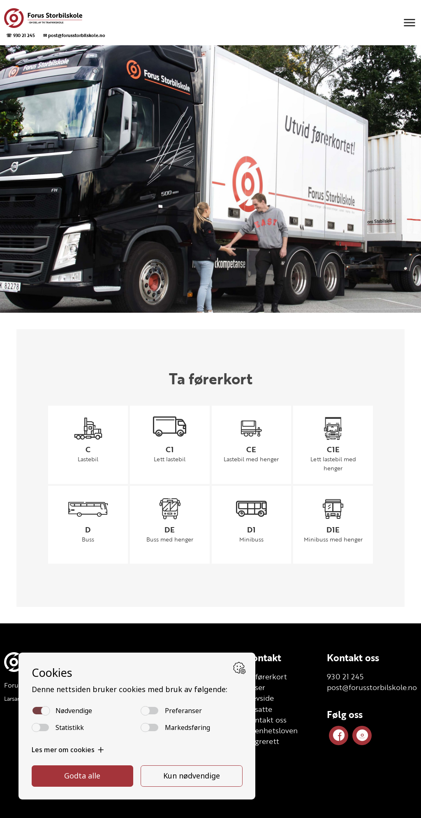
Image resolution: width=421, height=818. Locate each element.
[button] (409, 22)
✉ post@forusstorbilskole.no (74, 35)
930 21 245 (345, 676)
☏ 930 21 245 (20, 35)
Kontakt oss (353, 658)
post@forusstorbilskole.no (372, 687)
